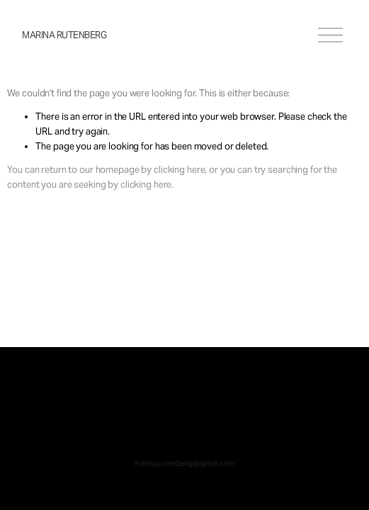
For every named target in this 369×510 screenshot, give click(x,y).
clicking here (179, 170)
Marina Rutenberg (64, 35)
